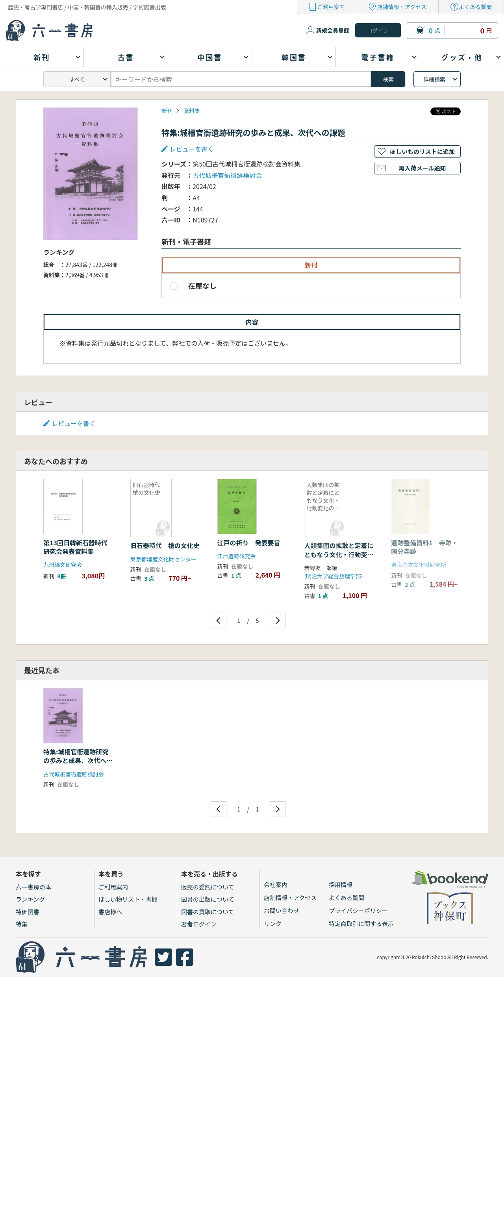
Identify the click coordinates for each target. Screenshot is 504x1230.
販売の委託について (207, 887)
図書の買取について (207, 912)
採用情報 (340, 884)
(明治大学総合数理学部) (333, 576)
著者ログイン (199, 924)
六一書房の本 (33, 887)
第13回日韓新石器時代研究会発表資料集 (75, 547)
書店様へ (110, 912)
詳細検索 (434, 79)
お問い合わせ (281, 910)
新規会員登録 (332, 30)
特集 (22, 924)
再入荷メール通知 (422, 168)
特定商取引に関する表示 (361, 923)
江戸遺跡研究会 (236, 556)
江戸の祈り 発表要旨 (248, 542)
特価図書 (27, 912)
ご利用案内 (331, 7)
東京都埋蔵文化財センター (163, 559)
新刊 (166, 111)
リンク (273, 923)
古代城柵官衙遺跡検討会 (227, 175)
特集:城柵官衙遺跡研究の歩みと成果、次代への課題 (78, 760)
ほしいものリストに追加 (422, 151)
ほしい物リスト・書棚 (128, 899)
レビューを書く (192, 148)
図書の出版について (207, 899)
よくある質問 (475, 7)
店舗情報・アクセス (401, 7)
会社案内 (275, 884)
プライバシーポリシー (358, 910)
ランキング (30, 899)
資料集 (191, 111)
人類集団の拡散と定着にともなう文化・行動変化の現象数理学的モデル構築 (338, 558)
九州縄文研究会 (62, 565)
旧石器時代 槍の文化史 (165, 545)
